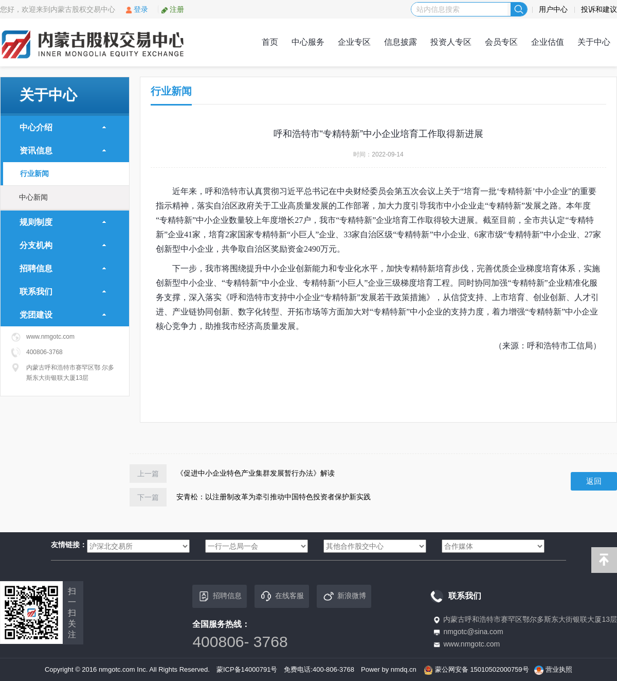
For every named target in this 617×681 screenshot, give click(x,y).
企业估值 (547, 42)
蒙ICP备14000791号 (247, 669)
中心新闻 (33, 197)
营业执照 (559, 669)
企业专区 (354, 42)
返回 (594, 481)
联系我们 (63, 291)
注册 (172, 9)
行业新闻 (34, 173)
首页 (270, 42)
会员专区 (501, 42)
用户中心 (553, 9)
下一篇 (148, 497)
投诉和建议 (599, 9)
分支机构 (63, 245)
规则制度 (63, 222)
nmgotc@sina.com (473, 631)
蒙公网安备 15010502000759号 (482, 669)
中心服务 (308, 42)
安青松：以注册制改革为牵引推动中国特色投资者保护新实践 (273, 497)
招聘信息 (63, 268)
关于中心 (593, 42)
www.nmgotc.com (471, 644)
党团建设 (63, 314)
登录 (136, 9)
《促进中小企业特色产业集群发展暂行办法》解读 (255, 473)
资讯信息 (63, 150)
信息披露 (400, 42)
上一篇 (148, 473)
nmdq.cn (403, 669)
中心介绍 (63, 127)
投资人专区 (450, 42)
